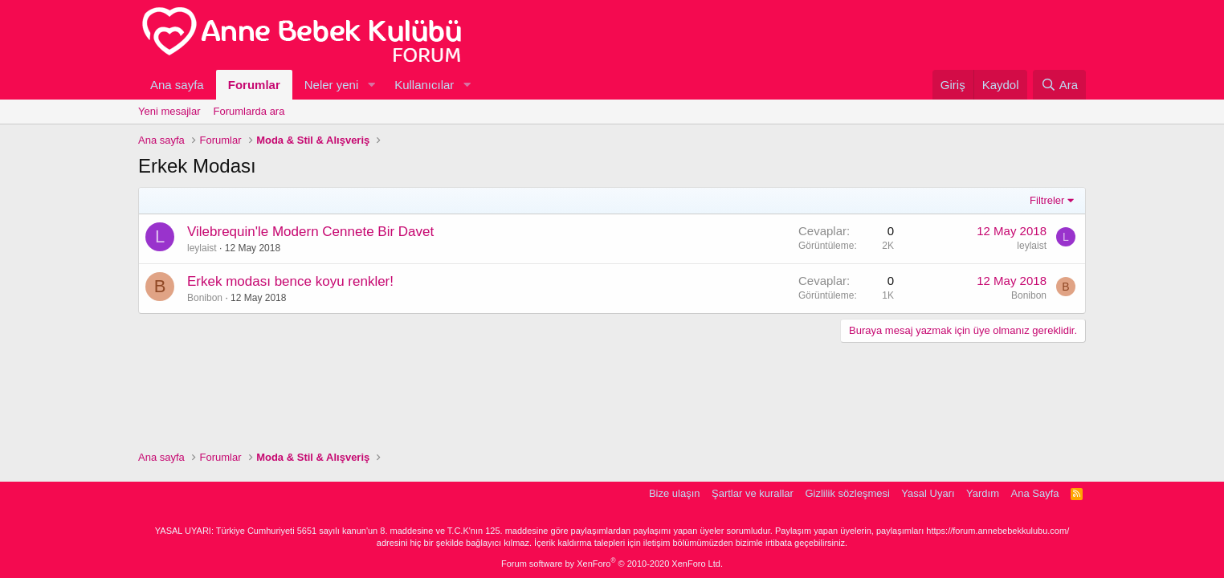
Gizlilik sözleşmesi (847, 493)
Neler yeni (331, 85)
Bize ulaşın (674, 493)
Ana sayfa (177, 85)
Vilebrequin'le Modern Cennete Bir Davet (310, 231)
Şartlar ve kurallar (753, 493)
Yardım (982, 493)
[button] (371, 85)
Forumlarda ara (249, 111)
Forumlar (254, 85)
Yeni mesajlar (169, 111)
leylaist (202, 248)
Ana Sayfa (1035, 493)
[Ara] (1059, 85)
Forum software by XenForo (612, 563)
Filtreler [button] (1047, 200)
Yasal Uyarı (927, 493)
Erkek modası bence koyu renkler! (290, 281)
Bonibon (204, 297)
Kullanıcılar (424, 85)
